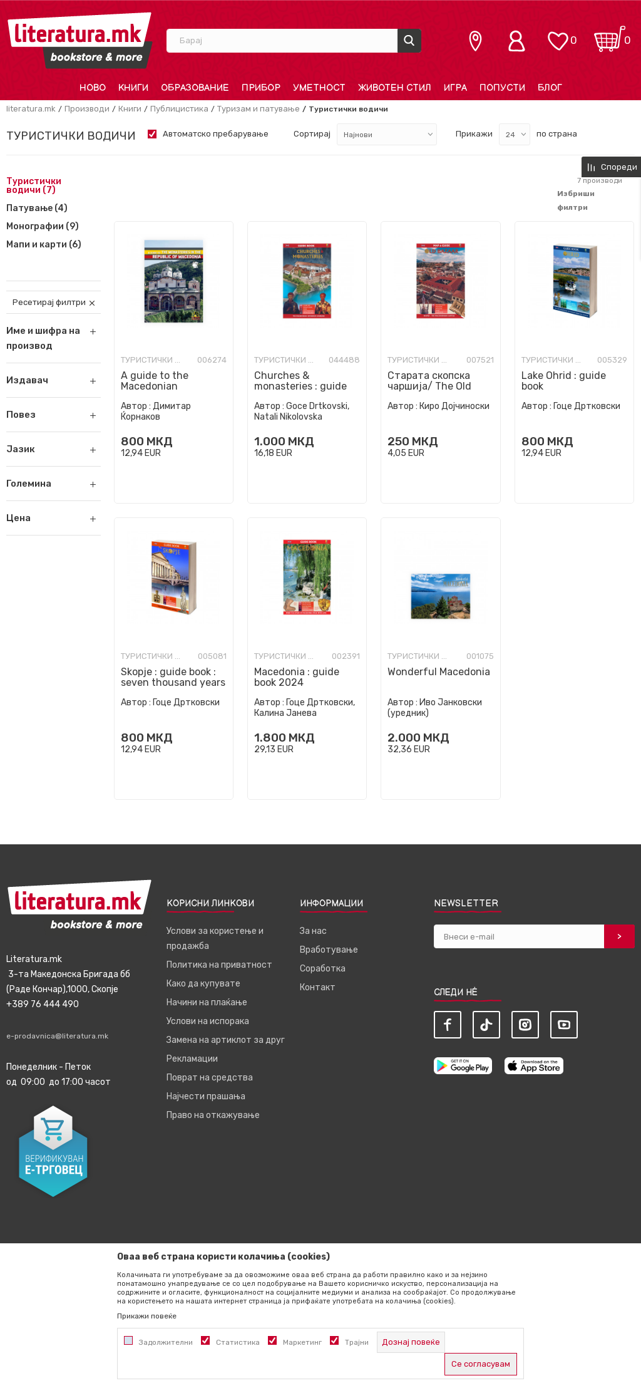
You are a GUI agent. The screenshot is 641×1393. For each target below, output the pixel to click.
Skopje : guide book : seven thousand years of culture (173, 682)
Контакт (318, 987)
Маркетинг (302, 1342)
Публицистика (179, 108)
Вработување (329, 950)
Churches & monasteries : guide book (300, 386)
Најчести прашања (206, 1096)
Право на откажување (213, 1115)
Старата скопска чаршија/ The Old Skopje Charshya (429, 386)
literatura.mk (31, 108)
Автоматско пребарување (216, 133)
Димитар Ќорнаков (156, 411)
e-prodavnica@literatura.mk (57, 1036)
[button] (53, 380)
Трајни (357, 1342)
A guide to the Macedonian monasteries (154, 386)
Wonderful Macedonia (438, 671)
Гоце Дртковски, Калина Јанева (304, 707)
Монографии (42, 226)
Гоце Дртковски (586, 406)
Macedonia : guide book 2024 (296, 677)
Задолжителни (166, 1342)
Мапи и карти (43, 245)
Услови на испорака (208, 1021)
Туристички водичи (33, 186)
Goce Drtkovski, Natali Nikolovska (301, 411)
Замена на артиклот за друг (226, 1040)
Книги (129, 108)
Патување (37, 208)
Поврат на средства (210, 1077)
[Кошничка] (609, 34)
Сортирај (312, 133)
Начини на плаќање (207, 1002)
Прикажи (474, 133)
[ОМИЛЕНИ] (557, 34)
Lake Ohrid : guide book (563, 380)
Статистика (238, 1342)
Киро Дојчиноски (454, 406)
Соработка (323, 968)
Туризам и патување (258, 108)
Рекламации (192, 1059)
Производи (87, 108)
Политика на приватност (219, 965)
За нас (313, 931)
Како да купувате (203, 983)
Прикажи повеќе (147, 1316)
